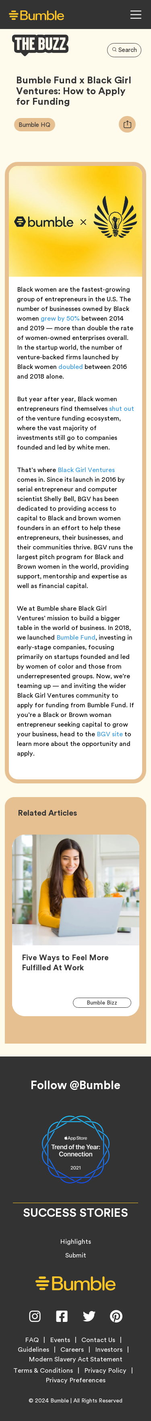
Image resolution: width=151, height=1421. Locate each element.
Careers (72, 1349)
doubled (70, 366)
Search (124, 50)
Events (60, 1340)
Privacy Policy (105, 1370)
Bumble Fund (75, 637)
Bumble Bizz (107, 1002)
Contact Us (98, 1340)
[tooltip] (127, 124)
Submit (75, 1255)
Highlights (75, 1241)
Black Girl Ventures (86, 469)
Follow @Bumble (75, 1085)
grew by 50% (60, 318)
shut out (121, 408)
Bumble (59, 1400)
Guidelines (33, 1349)
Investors (108, 1349)
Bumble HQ (37, 124)
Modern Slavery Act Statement (75, 1359)
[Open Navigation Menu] (135, 14)
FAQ (32, 1340)
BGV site (110, 734)
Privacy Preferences (75, 1380)
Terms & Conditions (43, 1370)
